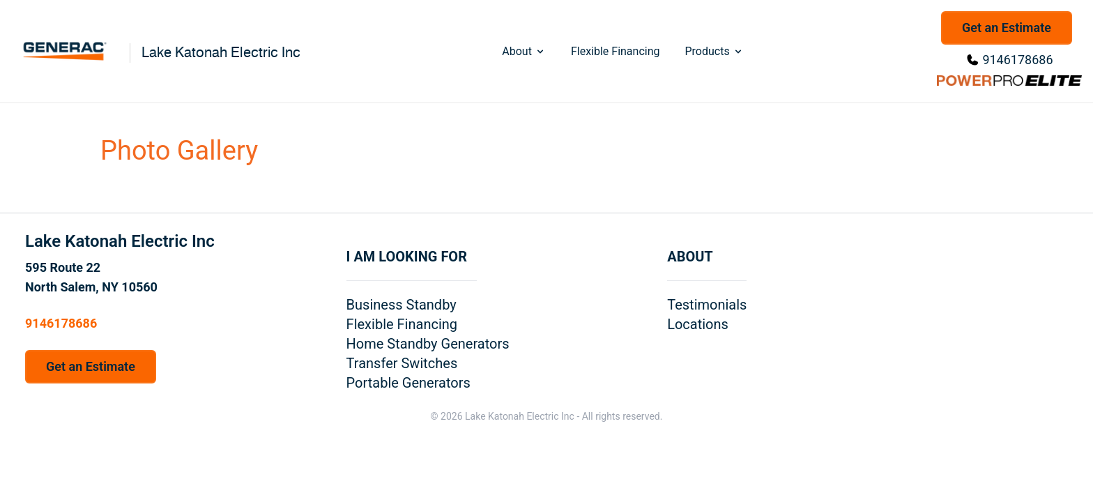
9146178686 (1017, 59)
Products (714, 51)
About (524, 51)
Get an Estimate (1006, 27)
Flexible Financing (615, 51)
